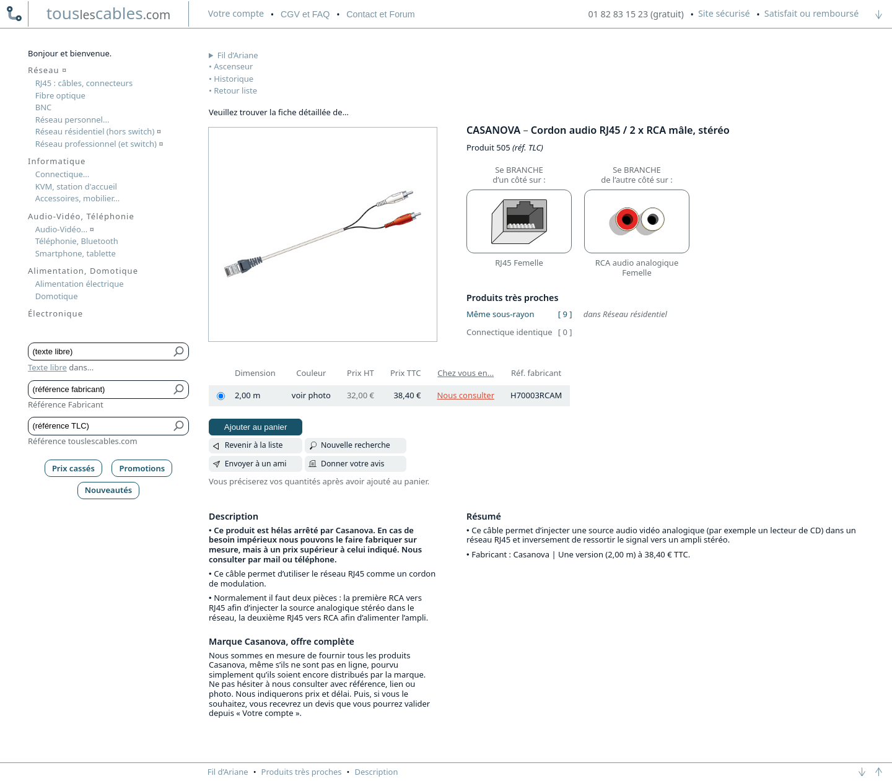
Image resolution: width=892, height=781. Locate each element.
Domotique (56, 296)
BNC (43, 107)
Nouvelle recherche (355, 445)
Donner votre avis (353, 463)
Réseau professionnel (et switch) (99, 143)
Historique (233, 78)
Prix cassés (73, 468)
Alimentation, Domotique (83, 270)
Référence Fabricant (65, 404)
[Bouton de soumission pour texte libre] (179, 351)
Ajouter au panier (255, 427)
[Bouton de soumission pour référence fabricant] (179, 389)
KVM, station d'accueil (76, 186)
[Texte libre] (99, 351)
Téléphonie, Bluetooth (76, 241)
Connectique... (62, 174)
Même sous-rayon (500, 314)
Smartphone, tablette (75, 253)
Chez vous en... (465, 372)
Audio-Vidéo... (64, 229)
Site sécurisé (724, 13)
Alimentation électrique (79, 283)
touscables (108, 13)
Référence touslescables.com (83, 441)
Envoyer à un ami (256, 463)
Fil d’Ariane (237, 55)
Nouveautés (109, 489)
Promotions (142, 468)
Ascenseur (233, 66)
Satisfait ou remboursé (811, 13)
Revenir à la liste (254, 445)
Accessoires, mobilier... (77, 198)
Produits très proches (301, 771)
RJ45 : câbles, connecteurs (84, 83)
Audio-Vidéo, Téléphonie (81, 216)
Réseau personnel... (72, 119)
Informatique (56, 161)
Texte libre (47, 367)
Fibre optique (60, 95)
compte (236, 13)
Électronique (55, 313)
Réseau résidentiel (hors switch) (98, 131)
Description (376, 771)
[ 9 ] (565, 314)
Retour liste (235, 90)
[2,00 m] (221, 396)
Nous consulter (465, 395)
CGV (305, 14)
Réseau (47, 70)
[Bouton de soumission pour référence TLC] (179, 426)
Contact (380, 14)
